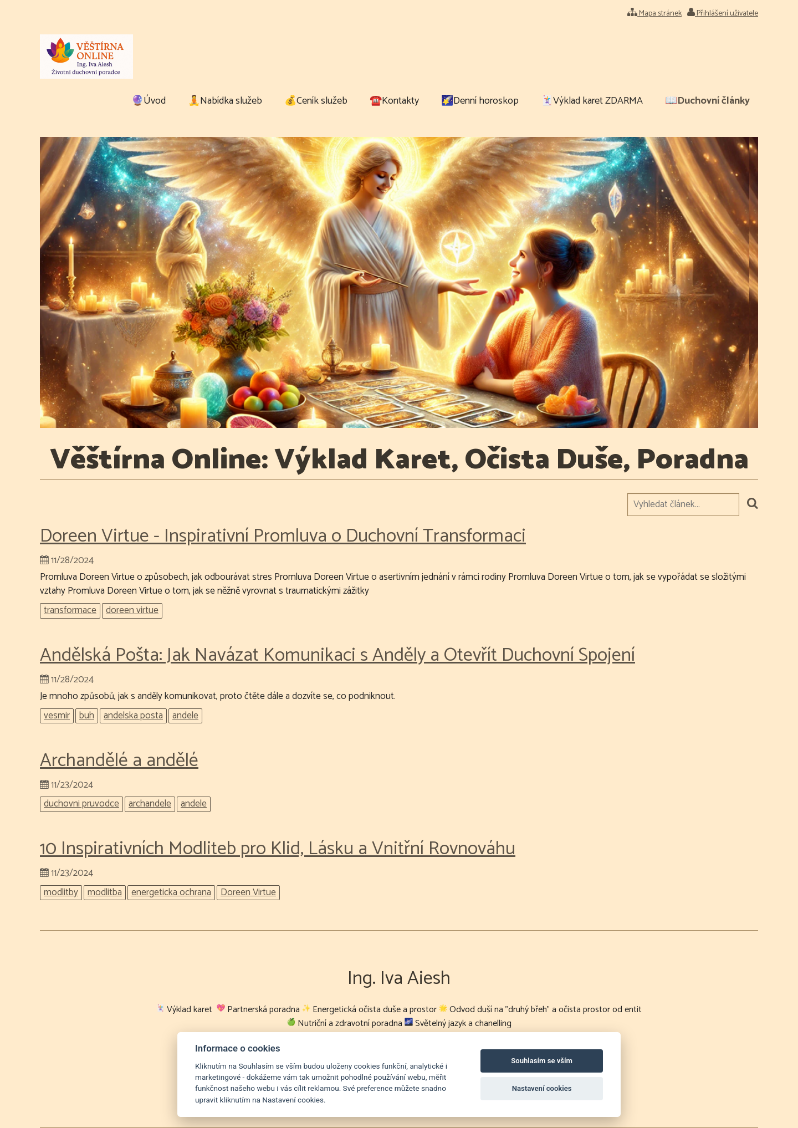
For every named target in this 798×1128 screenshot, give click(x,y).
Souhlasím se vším (541, 1060)
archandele (150, 804)
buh (86, 715)
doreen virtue (132, 610)
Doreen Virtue (248, 892)
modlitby (61, 892)
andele (185, 715)
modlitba (105, 892)
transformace (70, 610)
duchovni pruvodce (81, 804)
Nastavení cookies (542, 1088)
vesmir (57, 715)
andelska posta (133, 715)
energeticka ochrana (171, 892)
